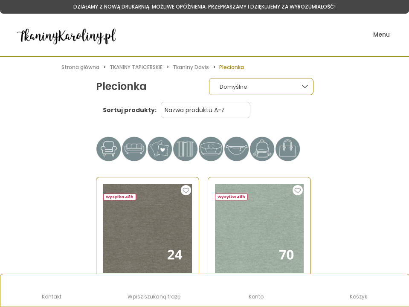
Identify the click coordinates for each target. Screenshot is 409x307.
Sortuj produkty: (130, 110)
